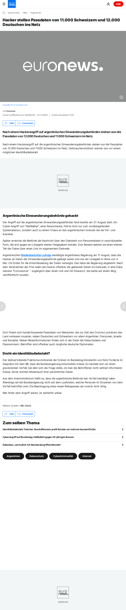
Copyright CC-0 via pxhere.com (15, 105)
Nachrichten (14, 13)
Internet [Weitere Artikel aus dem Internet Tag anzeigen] (87, 456)
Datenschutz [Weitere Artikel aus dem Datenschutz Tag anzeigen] (37, 456)
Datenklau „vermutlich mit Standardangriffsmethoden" (32, 444)
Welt (25, 13)
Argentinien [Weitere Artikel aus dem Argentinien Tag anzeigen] (13, 456)
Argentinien (36, 13)
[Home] (4, 13)
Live (118, 3)
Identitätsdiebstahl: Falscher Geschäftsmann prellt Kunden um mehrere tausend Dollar (49, 429)
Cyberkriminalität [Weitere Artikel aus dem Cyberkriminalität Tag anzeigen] (63, 456)
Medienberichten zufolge (36, 255)
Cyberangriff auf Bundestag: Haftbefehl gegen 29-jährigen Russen (38, 437)
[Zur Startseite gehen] (12, 4)
